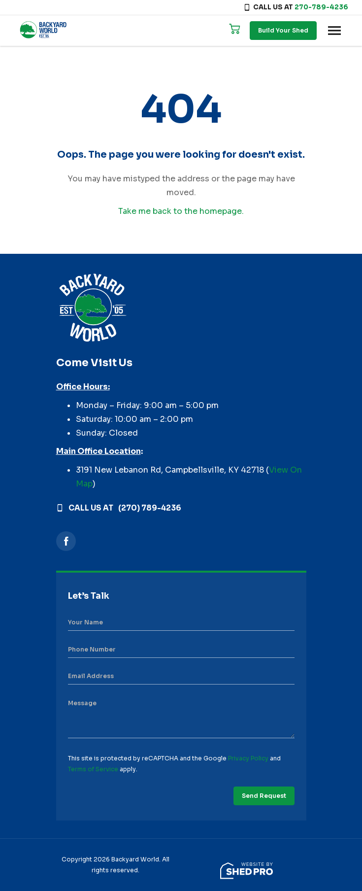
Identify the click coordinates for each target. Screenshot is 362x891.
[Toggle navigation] (334, 30)
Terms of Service (93, 769)
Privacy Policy (248, 758)
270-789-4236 (321, 7)
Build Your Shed (283, 30)
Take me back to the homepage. (181, 211)
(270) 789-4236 (149, 508)
